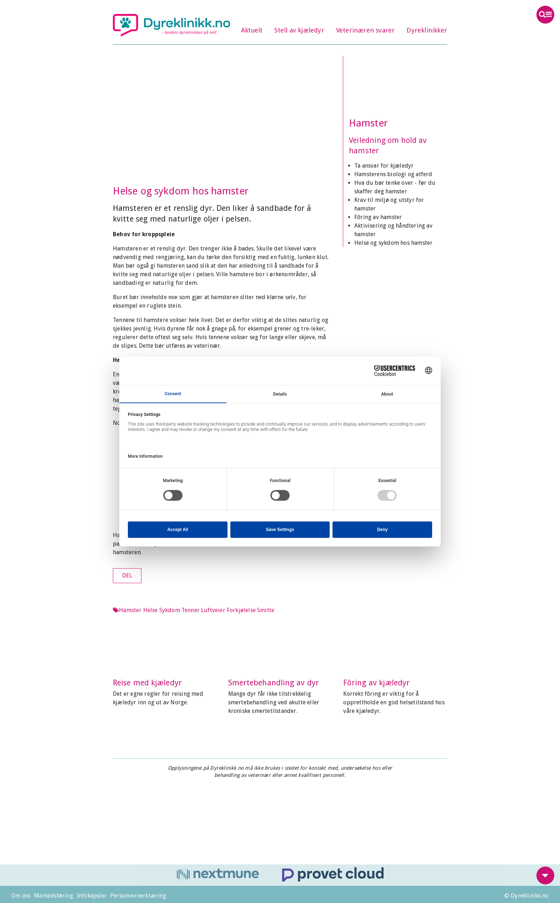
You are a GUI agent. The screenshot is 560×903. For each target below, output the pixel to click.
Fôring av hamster (378, 217)
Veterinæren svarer (365, 30)
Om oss (20, 895)
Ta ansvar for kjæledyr (384, 165)
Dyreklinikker (426, 30)
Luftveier (213, 610)
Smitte (265, 610)
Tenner (190, 610)
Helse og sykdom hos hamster (393, 242)
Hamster (368, 123)
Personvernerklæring (138, 895)
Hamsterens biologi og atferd (393, 174)
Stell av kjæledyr (299, 30)
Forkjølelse (241, 610)
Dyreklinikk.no (171, 25)
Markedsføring (53, 895)
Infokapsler (92, 895)
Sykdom (169, 610)
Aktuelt (251, 30)
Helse (150, 610)
